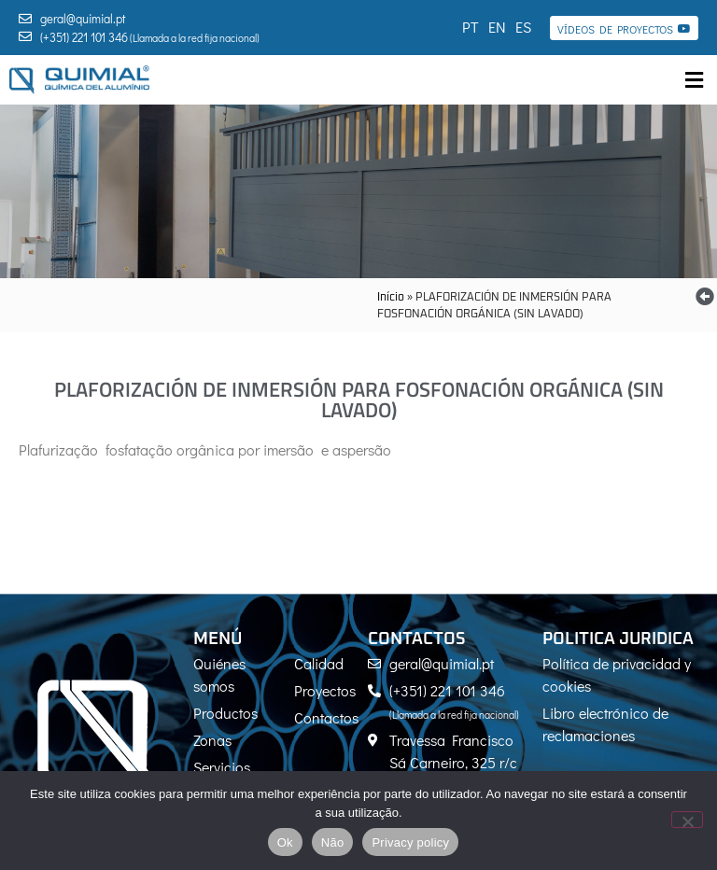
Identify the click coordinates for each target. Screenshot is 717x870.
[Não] (687, 819)
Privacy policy (410, 842)
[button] (694, 79)
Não (332, 842)
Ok (285, 842)
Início (390, 297)
